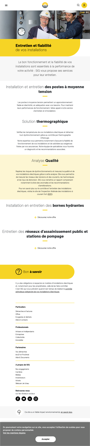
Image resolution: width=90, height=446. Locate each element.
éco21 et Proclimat (22, 355)
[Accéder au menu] (6, 5)
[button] (84, 5)
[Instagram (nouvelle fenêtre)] (36, 399)
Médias (18, 375)
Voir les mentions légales (14, 433)
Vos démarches (21, 352)
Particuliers (20, 307)
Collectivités (20, 337)
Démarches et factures (24, 311)
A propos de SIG (23, 365)
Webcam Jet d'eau (22, 383)
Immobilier (19, 340)
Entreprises (20, 334)
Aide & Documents (22, 357)
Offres (18, 314)
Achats (18, 381)
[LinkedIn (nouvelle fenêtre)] (30, 399)
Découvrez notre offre (47, 217)
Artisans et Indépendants (25, 332)
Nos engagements (22, 369)
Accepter (46, 439)
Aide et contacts (22, 320)
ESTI (50, 194)
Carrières (19, 372)
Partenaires (21, 347)
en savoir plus (66, 412)
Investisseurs (20, 378)
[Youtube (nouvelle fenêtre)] (24, 399)
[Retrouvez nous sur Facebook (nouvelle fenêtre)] (18, 399)
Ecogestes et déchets (24, 317)
